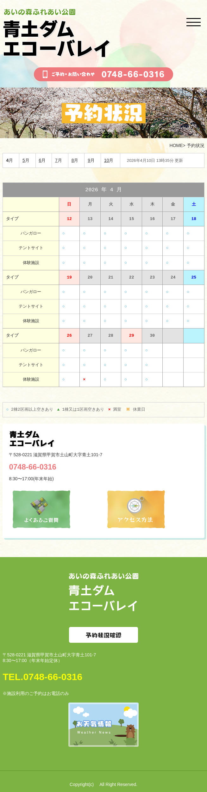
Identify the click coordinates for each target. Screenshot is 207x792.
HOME (176, 145)
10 (106, 160)
